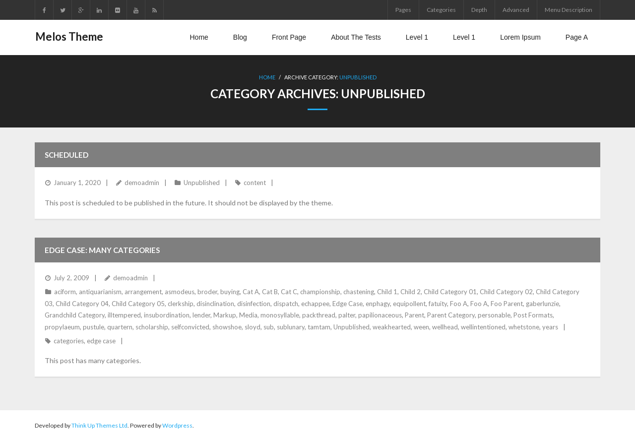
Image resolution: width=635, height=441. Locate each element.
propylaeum (62, 326)
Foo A (458, 303)
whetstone (523, 326)
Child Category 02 (506, 292)
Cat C (289, 292)
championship (320, 292)
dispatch (285, 303)
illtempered (124, 315)
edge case (101, 341)
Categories (441, 9)
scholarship (151, 326)
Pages (403, 9)
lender (201, 315)
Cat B (270, 292)
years (550, 326)
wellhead (445, 326)
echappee (315, 303)
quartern (119, 326)
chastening (358, 292)
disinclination (215, 303)
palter (346, 315)
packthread (318, 315)
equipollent (409, 303)
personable (494, 315)
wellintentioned (483, 326)
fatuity (438, 303)
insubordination (167, 315)
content (255, 183)
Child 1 (387, 292)
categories (69, 341)
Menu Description (568, 9)
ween (421, 326)
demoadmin (142, 183)
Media (248, 315)
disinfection (253, 303)
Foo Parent (507, 303)
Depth (479, 9)
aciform (65, 292)
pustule (93, 326)
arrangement (143, 292)
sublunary (291, 326)
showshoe (227, 326)
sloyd (252, 326)
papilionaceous (380, 315)
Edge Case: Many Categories (102, 250)
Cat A (251, 292)
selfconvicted (190, 326)
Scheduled (66, 154)
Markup (224, 315)
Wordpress (177, 425)
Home (267, 77)
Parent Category (451, 315)
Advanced (516, 9)
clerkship (180, 303)
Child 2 (410, 292)
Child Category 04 (82, 303)
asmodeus (179, 292)
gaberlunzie (542, 303)
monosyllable (279, 315)
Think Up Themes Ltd (99, 425)
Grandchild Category (75, 315)
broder (207, 292)
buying (230, 292)
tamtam (319, 326)
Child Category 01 (450, 292)
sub (268, 326)
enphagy (378, 303)
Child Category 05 (138, 303)
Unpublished (358, 77)
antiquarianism (100, 292)
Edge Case (347, 303)
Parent (414, 315)
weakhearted (392, 326)
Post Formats (533, 315)
